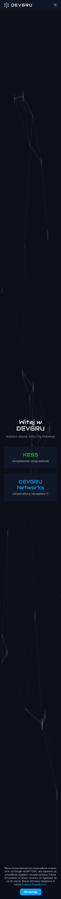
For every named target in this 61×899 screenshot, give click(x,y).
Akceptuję (30, 891)
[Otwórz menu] (55, 5)
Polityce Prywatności (34, 884)
